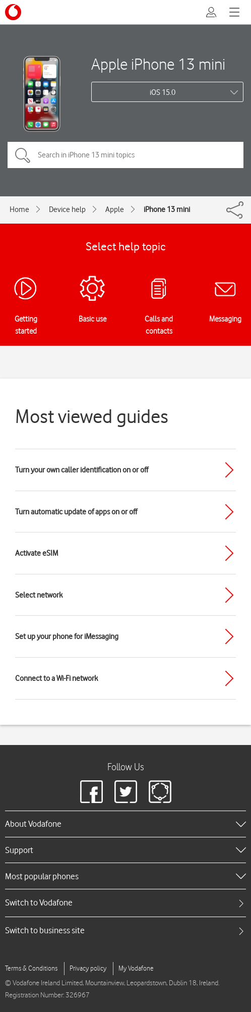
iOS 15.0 (162, 92)
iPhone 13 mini (167, 209)
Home (19, 209)
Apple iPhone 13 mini (158, 64)
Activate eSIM (36, 553)
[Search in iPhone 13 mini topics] (125, 155)
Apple (114, 209)
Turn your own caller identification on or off (81, 469)
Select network (38, 595)
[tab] (125, 903)
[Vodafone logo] (13, 12)
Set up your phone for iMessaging (66, 636)
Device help (67, 209)
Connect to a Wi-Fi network (56, 678)
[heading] (125, 824)
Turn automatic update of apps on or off (76, 511)
